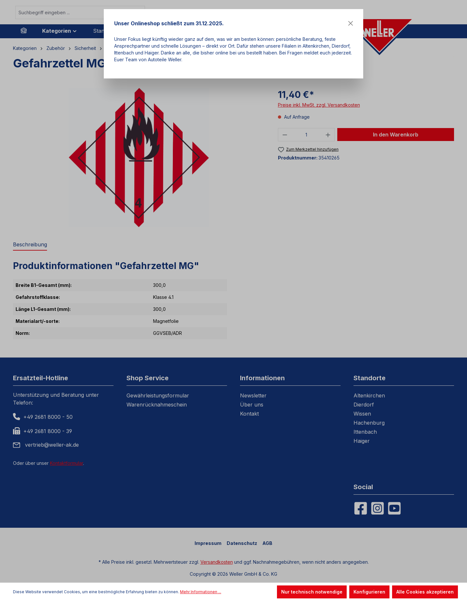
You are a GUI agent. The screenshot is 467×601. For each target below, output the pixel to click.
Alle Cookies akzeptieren (425, 592)
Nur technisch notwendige (311, 592)
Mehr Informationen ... (200, 591)
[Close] (350, 23)
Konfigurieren (369, 592)
